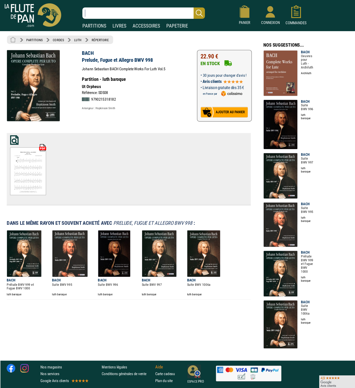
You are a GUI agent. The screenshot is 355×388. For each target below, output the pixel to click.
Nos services (49, 374)
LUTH (78, 40)
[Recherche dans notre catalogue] (143, 13)
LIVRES (119, 26)
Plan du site (164, 380)
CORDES (58, 40)
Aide (159, 366)
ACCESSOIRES (146, 26)
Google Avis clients (64, 380)
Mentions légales (114, 367)
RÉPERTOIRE (100, 40)
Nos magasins (51, 367)
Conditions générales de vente (127, 374)
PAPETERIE (177, 26)
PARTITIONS (94, 26)
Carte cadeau (165, 374)
